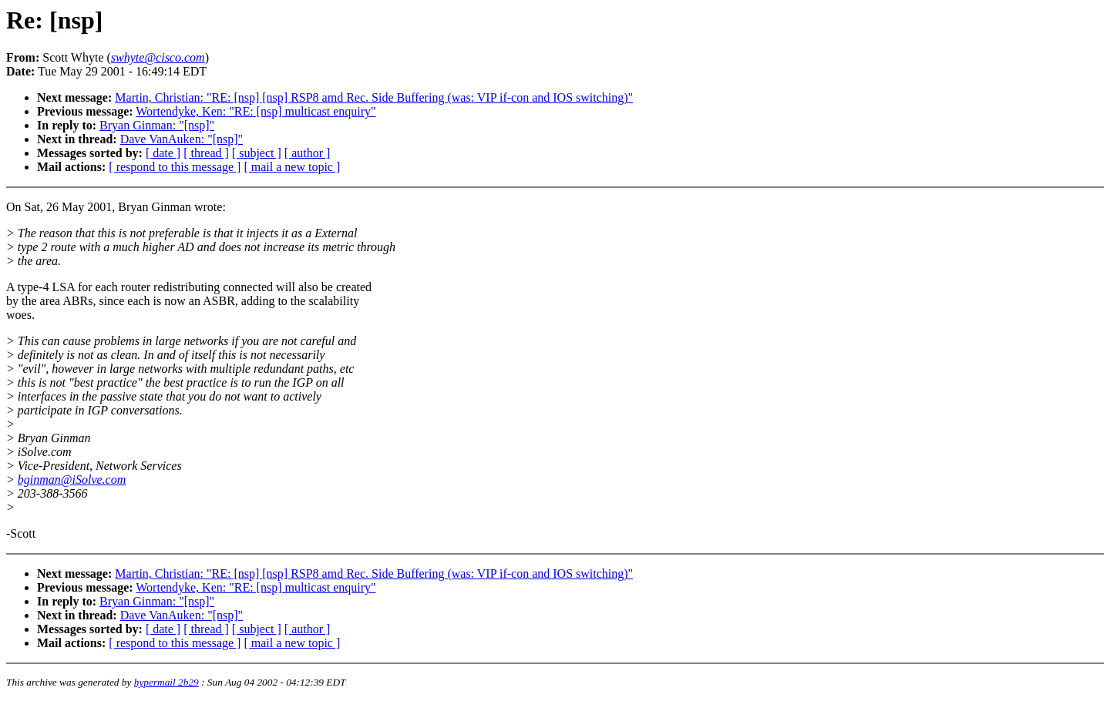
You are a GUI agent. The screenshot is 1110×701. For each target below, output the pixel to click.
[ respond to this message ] (174, 166)
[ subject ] (256, 152)
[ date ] (163, 152)
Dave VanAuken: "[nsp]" (181, 139)
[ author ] (307, 152)
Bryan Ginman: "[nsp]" (156, 125)
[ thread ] (206, 152)
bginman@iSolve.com (72, 479)
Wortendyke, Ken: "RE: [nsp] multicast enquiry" (255, 111)
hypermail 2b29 (166, 682)
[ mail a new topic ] (292, 166)
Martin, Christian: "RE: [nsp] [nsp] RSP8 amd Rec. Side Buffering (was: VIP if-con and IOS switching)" (374, 97)
